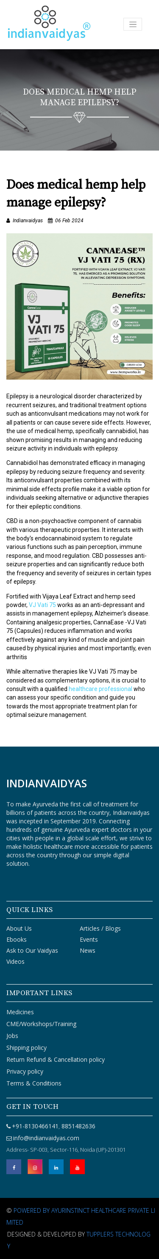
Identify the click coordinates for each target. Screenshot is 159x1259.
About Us (19, 928)
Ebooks (16, 939)
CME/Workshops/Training (41, 1024)
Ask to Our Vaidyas (32, 950)
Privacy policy (24, 1071)
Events (89, 939)
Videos (15, 961)
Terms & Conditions (33, 1083)
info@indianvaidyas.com (46, 1138)
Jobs (12, 1036)
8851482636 (77, 1126)
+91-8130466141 (35, 1126)
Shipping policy (26, 1048)
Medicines (20, 1012)
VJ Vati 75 (42, 605)
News (87, 950)
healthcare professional (100, 688)
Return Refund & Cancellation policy (55, 1059)
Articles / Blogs (100, 928)
